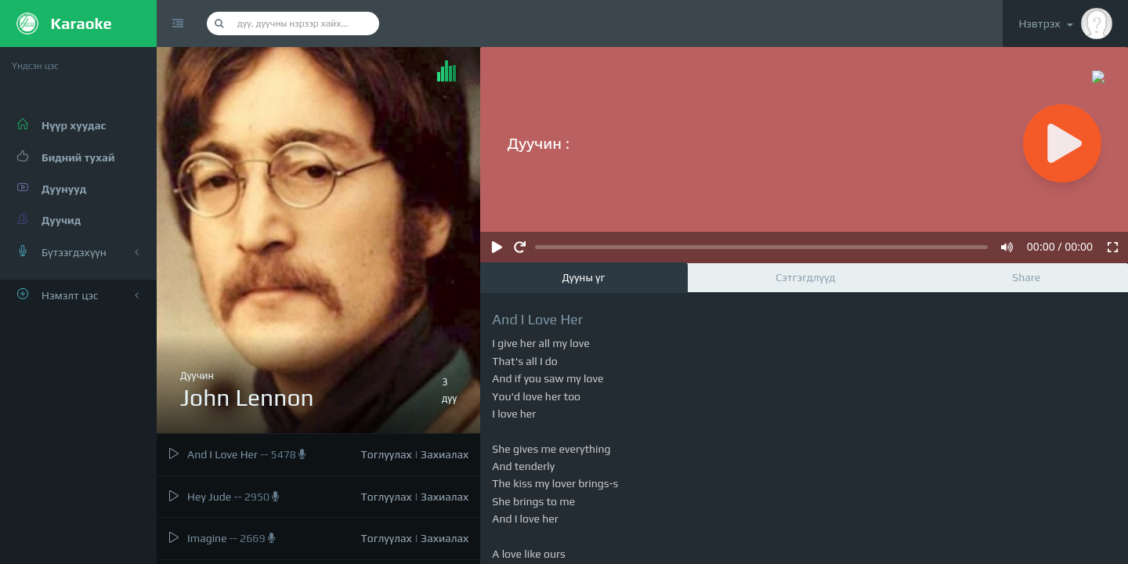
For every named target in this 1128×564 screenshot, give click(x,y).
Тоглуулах (386, 454)
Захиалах (444, 454)
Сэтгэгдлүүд (805, 277)
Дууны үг (583, 277)
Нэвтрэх (1065, 23)
